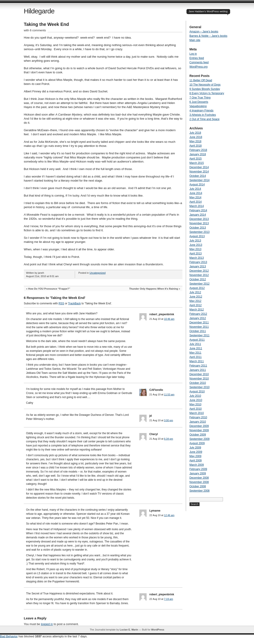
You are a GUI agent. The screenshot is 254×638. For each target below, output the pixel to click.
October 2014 (197, 175)
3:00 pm (168, 420)
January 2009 (197, 473)
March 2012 (196, 309)
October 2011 (197, 331)
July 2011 (195, 344)
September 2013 (199, 232)
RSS (61, 303)
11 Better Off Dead (200, 80)
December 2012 (199, 270)
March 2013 (196, 257)
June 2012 (195, 296)
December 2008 (199, 477)
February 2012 (198, 313)
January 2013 (197, 266)
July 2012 (195, 292)
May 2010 (195, 404)
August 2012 (197, 288)
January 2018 (197, 154)
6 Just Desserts (198, 101)
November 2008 (199, 482)
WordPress (157, 629)
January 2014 (197, 214)
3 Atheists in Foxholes (202, 114)
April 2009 (195, 460)
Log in (193, 53)
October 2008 (197, 486)
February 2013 (198, 262)
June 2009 (195, 451)
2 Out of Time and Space (204, 119)
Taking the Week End (46, 24)
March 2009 (196, 464)
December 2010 (199, 374)
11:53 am (169, 394)
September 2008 (199, 490)
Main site (194, 40)
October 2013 (197, 227)
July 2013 (195, 240)
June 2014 (195, 193)
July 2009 (195, 447)
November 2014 (199, 171)
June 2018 (195, 137)
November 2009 (199, 430)
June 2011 (195, 348)
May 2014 (195, 197)
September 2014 (199, 180)
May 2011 (195, 352)
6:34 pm (168, 438)
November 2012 (199, 275)
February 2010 (198, 417)
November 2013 (199, 223)
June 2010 (195, 400)
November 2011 (199, 326)
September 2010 (199, 387)
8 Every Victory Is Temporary (206, 93)
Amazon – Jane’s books (203, 31)
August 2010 (197, 391)
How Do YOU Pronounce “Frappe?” (49, 288)
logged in (47, 624)
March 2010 (196, 413)
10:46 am (169, 319)
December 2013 (199, 219)
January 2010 (197, 421)
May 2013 (195, 249)
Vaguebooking (198, 106)
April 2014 (195, 201)
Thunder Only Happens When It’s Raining (153, 288)
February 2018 (198, 150)
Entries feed (196, 58)
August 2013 (197, 236)
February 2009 (198, 469)
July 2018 (195, 132)
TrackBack (74, 303)
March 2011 (196, 361)
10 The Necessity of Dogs (204, 84)
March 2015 (196, 163)
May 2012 (195, 301)
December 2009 (199, 426)
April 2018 (195, 145)
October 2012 (197, 279)
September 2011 (199, 335)
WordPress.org (198, 66)
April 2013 (195, 253)
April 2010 (195, 408)
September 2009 (199, 439)
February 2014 (198, 210)
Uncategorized (98, 272)
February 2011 (198, 365)
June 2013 (195, 244)
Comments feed (199, 62)
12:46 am (169, 515)
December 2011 (199, 322)
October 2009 (197, 434)
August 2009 (197, 443)
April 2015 (195, 158)
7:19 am (168, 599)
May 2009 (195, 456)
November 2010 (199, 378)
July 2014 (195, 188)
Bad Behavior (9, 636)
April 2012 (195, 305)
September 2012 (199, 283)
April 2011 (195, 357)
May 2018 (195, 141)
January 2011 (197, 370)
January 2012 (197, 318)
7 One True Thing (199, 97)
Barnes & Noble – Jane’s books (208, 35)
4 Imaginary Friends (201, 110)
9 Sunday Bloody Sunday (204, 89)
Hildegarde (39, 11)
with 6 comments (35, 30)
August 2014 (197, 184)
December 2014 (199, 167)
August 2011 (197, 339)
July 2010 (195, 395)
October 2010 (197, 382)
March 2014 (196, 206)
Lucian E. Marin (129, 629)
